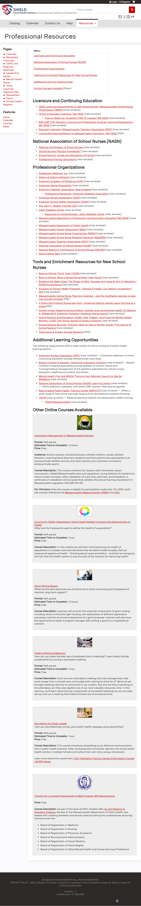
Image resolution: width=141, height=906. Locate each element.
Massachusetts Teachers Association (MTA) (64, 241)
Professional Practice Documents (57, 159)
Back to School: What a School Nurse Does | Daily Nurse (70, 277)
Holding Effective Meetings (49, 653)
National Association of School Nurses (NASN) (60, 62)
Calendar (32, 23)
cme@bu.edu (63, 894)
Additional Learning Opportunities (53, 81)
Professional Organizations (49, 68)
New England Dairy (49, 253)
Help (69, 23)
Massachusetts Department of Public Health (64, 225)
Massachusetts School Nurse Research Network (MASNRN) (72, 237)
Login (114, 2)
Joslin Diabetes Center (51, 210)
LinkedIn (128, 16)
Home (6, 117)
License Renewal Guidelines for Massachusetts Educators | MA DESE (78, 133)
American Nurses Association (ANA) (59, 197)
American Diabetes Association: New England (65, 189)
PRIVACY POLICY (19, 882)
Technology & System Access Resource (61, 332)
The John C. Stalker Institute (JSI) (58, 205)
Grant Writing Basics (46, 586)
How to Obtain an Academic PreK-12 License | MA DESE (76, 118)
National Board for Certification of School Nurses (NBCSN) (72, 249)
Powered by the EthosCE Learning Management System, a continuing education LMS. (125, 901)
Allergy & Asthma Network (54, 177)
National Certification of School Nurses (61, 147)
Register (126, 2)
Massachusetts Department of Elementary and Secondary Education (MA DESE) (84, 218)
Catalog (14, 23)
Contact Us (52, 23)
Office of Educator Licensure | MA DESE (61, 114)
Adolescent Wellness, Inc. (53, 173)
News (6, 126)
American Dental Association (55, 185)
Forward (132, 16)
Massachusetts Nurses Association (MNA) (62, 229)
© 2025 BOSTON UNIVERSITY (57, 879)
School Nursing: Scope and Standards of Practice (67, 155)
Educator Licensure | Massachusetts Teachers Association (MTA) (75, 129)
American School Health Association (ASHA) (64, 201)
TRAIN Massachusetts (57, 402)
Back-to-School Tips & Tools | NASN (59, 273)
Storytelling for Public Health (50, 723)
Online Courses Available (48, 88)
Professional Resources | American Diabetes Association (77, 193)
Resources (86, 23)
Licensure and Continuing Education (54, 55)
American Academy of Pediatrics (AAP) (61, 181)
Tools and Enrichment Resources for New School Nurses (65, 75)
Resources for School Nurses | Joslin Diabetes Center (75, 214)
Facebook (120, 16)
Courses (7, 123)
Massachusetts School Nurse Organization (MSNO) (68, 233)
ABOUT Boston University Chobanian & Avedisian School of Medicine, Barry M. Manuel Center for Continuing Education (80, 884)
